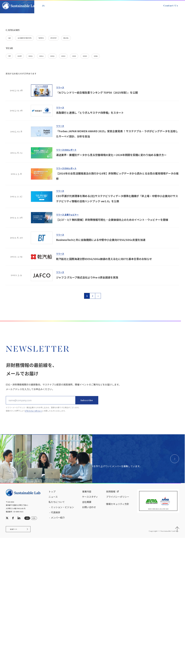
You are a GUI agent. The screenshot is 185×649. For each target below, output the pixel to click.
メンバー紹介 (58, 626)
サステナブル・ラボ (14, 65)
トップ (52, 600)
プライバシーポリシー (117, 605)
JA (46, 8)
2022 (77, 117)
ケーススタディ (90, 605)
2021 (90, 117)
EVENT (67, 98)
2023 (63, 117)
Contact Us (167, 8)
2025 (36, 117)
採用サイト (16, 639)
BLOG (82, 98)
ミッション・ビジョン (62, 615)
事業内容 (86, 600)
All (10, 98)
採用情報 (110, 600)
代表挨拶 (55, 621)
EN (53, 8)
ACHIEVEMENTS (29, 98)
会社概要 (86, 610)
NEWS (51, 98)
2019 (117, 117)
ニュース (53, 605)
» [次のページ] (98, 357)
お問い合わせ (89, 615)
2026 (23, 117)
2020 (104, 117)
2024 (50, 117)
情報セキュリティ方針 (117, 612)
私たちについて (57, 610)
